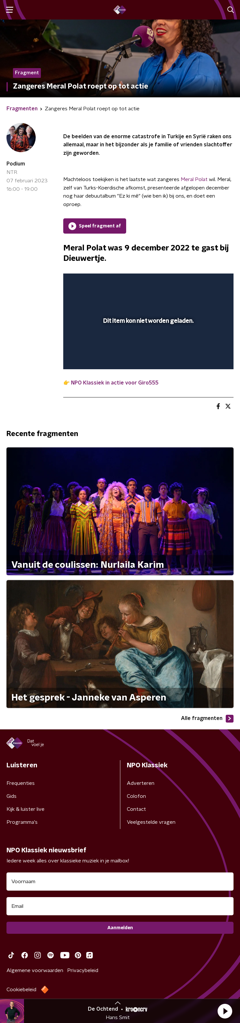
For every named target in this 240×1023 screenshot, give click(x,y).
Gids (11, 796)
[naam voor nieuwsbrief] (120, 881)
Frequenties (20, 783)
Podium (15, 163)
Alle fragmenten (207, 719)
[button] (224, 1011)
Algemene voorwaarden (34, 970)
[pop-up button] (198, 282)
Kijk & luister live (25, 809)
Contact (136, 809)
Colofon (136, 796)
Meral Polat (194, 179)
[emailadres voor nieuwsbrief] (120, 906)
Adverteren (140, 783)
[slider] (147, 357)
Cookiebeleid (21, 989)
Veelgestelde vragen (151, 822)
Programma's (22, 822)
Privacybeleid (82, 970)
